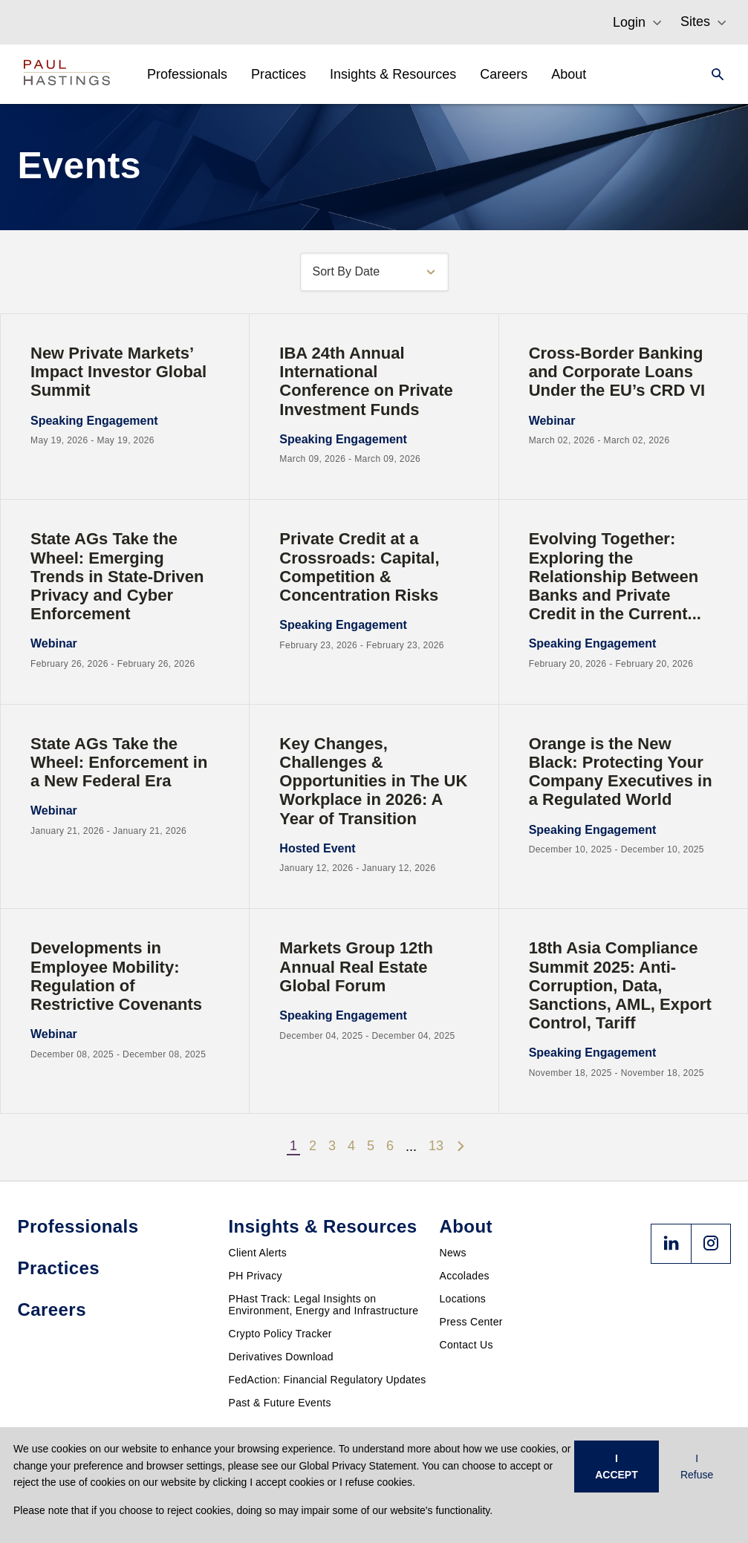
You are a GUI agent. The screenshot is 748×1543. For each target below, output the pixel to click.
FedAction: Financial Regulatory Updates (327, 1380)
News (453, 1253)
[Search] (713, 74)
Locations (463, 1299)
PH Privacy (255, 1276)
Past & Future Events (280, 1403)
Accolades (465, 1276)
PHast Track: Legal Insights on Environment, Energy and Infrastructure (324, 1305)
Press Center (471, 1322)
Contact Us (466, 1345)
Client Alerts (258, 1253)
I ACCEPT (616, 1466)
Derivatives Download (281, 1357)
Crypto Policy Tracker (280, 1334)
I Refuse (696, 1466)
